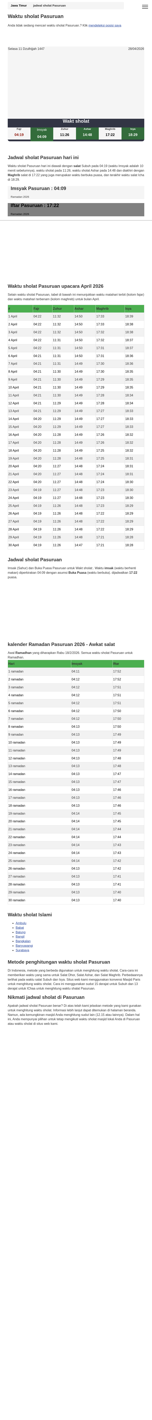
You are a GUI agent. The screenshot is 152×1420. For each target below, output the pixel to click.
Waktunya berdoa (37, 1035)
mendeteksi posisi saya (104, 25)
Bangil (20, 936)
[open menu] (145, 7)
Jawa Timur (19, 5)
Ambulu (21, 923)
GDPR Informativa (20, 1043)
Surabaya (22, 950)
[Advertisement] (76, 85)
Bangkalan (23, 941)
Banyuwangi (24, 945)
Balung (21, 932)
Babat (20, 927)
